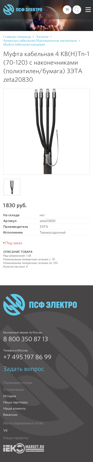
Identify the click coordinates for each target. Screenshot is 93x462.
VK (5, 430)
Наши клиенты (14, 408)
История (9, 396)
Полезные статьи (17, 382)
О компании (13, 389)
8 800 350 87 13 (25, 339)
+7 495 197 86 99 (27, 357)
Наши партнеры (15, 402)
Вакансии (10, 415)
